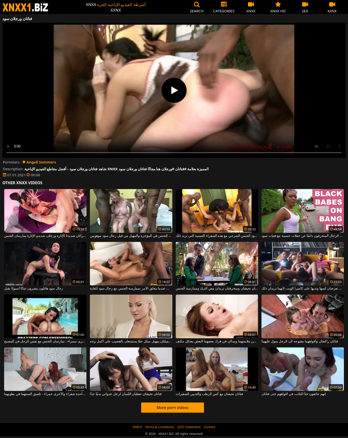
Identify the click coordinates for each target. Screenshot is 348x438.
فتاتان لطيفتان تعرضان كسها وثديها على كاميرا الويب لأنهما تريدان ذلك (302, 288)
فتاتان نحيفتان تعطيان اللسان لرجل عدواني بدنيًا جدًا (125, 394)
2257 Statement (189, 427)
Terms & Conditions (159, 427)
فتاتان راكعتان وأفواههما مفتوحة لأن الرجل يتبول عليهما (299, 341)
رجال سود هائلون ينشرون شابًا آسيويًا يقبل (33, 288)
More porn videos (172, 407)
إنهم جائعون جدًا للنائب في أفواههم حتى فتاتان (293, 394)
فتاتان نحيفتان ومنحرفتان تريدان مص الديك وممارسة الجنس (217, 288)
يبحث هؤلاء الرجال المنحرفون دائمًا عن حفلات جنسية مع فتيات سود (302, 236)
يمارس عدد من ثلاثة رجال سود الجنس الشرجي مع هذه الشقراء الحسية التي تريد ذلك (217, 236)
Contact (209, 427)
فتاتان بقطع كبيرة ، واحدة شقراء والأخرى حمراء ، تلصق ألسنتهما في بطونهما (45, 394)
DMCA (137, 427)
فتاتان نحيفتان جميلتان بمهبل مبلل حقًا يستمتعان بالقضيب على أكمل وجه (131, 341)
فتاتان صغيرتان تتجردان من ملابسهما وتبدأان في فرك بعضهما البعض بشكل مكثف (217, 341)
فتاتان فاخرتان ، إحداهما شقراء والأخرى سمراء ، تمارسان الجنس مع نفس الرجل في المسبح (45, 341)
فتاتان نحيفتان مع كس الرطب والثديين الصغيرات (209, 394)
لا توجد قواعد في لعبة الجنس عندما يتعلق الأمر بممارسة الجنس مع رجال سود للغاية (131, 288)
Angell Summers (39, 162)
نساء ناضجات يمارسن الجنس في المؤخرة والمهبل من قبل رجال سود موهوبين (131, 236)
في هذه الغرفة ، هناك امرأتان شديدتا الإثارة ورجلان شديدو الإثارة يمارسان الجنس (45, 236)
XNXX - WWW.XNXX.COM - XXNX (25, 7)
